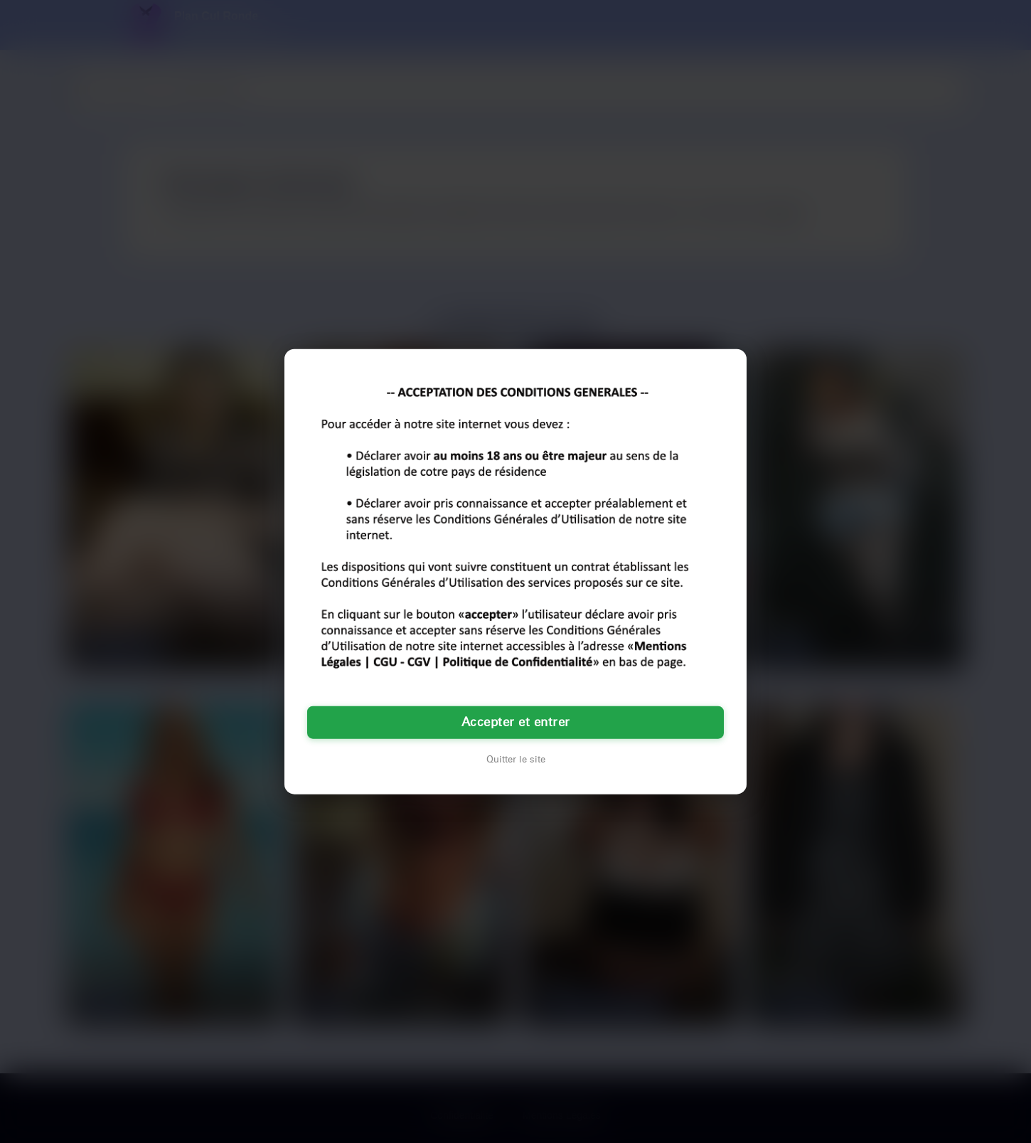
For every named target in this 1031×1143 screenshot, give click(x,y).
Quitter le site (515, 759)
